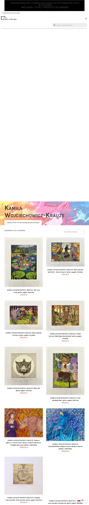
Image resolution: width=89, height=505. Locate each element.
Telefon (53, 461)
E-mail (53, 446)
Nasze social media (54, 467)
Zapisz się (65, 492)
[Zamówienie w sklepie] (74, 51)
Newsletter (52, 479)
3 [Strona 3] (50, 402)
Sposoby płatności (12, 485)
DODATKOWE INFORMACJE (15, 468)
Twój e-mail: (51, 486)
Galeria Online (12, 41)
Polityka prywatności (13, 473)
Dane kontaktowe (55, 442)
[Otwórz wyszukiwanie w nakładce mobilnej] (69, 25)
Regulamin (10, 475)
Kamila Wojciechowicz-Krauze (29, 41)
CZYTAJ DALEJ (35, 464)
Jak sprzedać (10, 483)
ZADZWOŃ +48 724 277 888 (11, 13)
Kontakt (9, 488)
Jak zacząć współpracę (14, 480)
